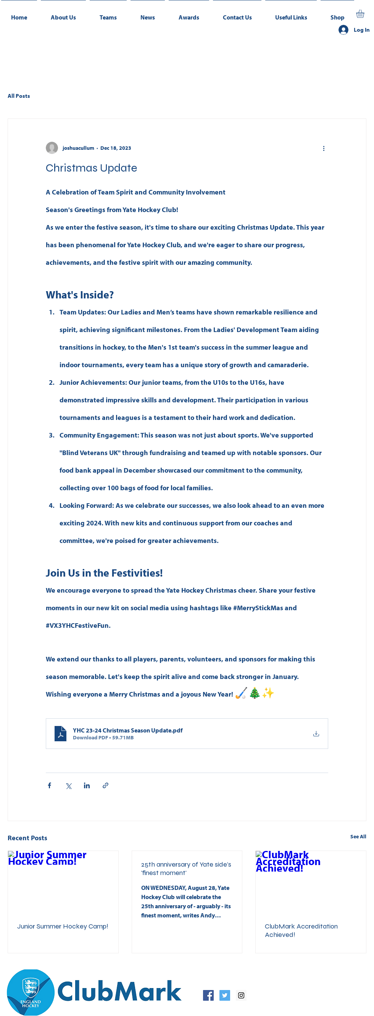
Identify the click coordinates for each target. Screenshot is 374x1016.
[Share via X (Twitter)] (68, 785)
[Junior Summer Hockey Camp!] (63, 882)
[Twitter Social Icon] (224, 995)
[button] (108, 14)
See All (358, 836)
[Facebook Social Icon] (208, 995)
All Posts (19, 95)
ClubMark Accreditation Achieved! (301, 930)
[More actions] (323, 147)
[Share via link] (105, 785)
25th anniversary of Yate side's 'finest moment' (186, 868)
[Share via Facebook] (49, 785)
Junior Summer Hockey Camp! (62, 926)
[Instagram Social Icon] (241, 995)
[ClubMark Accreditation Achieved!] (311, 882)
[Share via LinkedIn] (86, 785)
